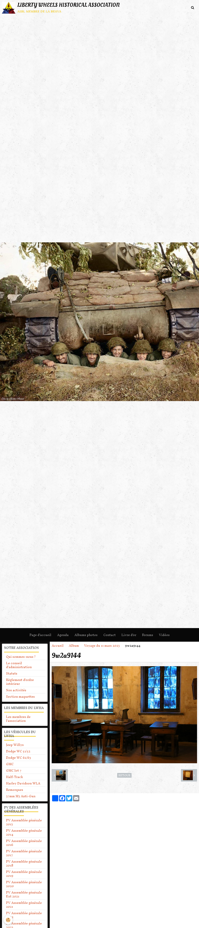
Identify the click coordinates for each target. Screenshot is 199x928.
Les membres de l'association (18, 719)
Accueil (58, 645)
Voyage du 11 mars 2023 (102, 645)
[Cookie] (8, 920)
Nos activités (16, 690)
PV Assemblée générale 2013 (24, 822)
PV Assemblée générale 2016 (24, 843)
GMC (10, 764)
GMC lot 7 (13, 770)
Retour (124, 775)
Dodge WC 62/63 (18, 757)
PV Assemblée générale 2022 (24, 915)
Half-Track (14, 777)
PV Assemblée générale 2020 (24, 884)
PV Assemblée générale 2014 (24, 832)
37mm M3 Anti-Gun (20, 796)
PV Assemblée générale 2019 (24, 874)
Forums (147, 634)
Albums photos (86, 634)
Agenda (63, 634)
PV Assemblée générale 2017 (24, 853)
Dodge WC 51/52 (18, 751)
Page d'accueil (40, 634)
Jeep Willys (15, 745)
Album (74, 645)
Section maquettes (20, 696)
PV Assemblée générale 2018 (24, 863)
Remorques (14, 790)
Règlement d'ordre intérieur (20, 682)
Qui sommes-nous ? (21, 657)
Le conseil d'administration (19, 665)
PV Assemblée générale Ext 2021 (24, 894)
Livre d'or (128, 634)
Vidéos (164, 634)
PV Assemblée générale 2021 (24, 905)
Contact (109, 634)
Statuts (11, 673)
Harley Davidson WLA (23, 783)
